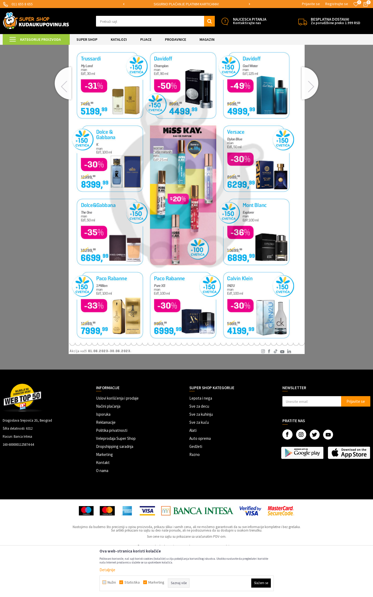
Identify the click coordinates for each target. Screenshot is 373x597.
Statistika (132, 582)
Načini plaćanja (108, 451)
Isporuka (103, 459)
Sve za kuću (199, 467)
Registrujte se (336, 3)
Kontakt (103, 507)
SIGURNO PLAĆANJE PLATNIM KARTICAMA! (186, 4)
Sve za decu (199, 451)
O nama (102, 515)
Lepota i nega (200, 443)
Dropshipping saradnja (114, 491)
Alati (193, 475)
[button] (155, 21)
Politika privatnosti (111, 475)
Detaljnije (107, 569)
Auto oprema (200, 483)
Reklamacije (106, 467)
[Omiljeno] (355, 4)
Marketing (104, 499)
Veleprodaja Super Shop (116, 483)
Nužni (112, 582)
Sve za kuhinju (201, 459)
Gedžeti (195, 491)
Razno (194, 499)
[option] (186, 4)
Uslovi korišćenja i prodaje (117, 443)
